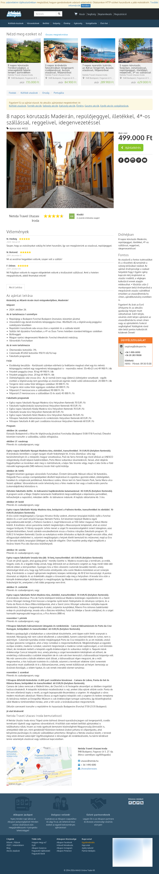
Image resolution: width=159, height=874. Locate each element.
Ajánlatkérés (131, 147)
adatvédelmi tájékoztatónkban (21, 2)
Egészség (78, 23)
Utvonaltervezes (89, 768)
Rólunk (9, 842)
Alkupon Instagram (64, 848)
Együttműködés (88, 842)
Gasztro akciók (92, 106)
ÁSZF (9, 845)
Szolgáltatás (91, 23)
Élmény (67, 23)
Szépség (56, 23)
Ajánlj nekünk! (87, 848)
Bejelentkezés (105, 14)
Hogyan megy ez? (39, 842)
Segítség (91, 14)
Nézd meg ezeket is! (25, 33)
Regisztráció (120, 14)
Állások (17, 842)
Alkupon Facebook (64, 842)
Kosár (80, 14)
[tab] (16, 287)
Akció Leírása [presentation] (15, 287)
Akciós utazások (13, 851)
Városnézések (33, 23)
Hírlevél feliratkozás (65, 845)
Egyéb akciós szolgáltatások (114, 106)
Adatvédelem (18, 845)
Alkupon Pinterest (64, 851)
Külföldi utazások (15, 23)
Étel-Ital (104, 23)
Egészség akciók (67, 106)
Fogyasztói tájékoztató (41, 851)
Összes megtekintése (56, 34)
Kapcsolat (86, 845)
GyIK (34, 845)
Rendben (86, 5)
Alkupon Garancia (39, 848)
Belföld (46, 23)
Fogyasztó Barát (38, 853)
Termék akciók (34, 106)
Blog (8, 848)
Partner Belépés (88, 851)
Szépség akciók (50, 106)
